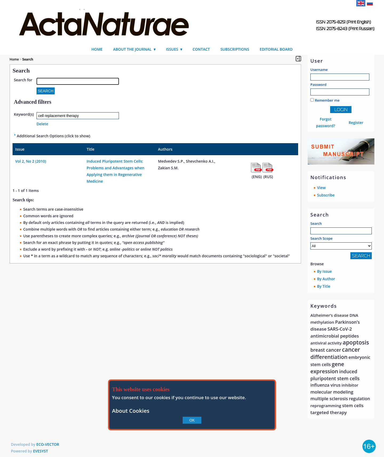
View (321, 187)
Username (319, 69)
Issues (172, 49)
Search (316, 223)
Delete (42, 123)
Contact (201, 49)
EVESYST (40, 451)
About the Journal (132, 49)
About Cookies (130, 410)
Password (318, 84)
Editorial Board (276, 49)
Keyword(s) (24, 114)
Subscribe (326, 195)
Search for (23, 79)
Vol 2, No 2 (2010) (30, 161)
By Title (323, 286)
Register (356, 122)
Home (96, 49)
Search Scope (341, 243)
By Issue (324, 271)
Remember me (327, 100)
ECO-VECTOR (47, 444)
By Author (326, 278)
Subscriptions (235, 49)
